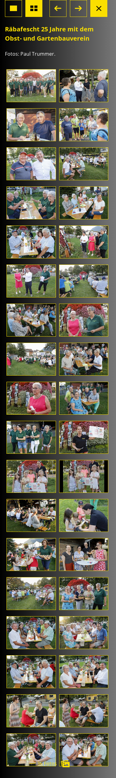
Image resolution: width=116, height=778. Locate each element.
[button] (58, 8)
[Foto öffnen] (31, 85)
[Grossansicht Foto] (13, 8)
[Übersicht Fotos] (33, 8)
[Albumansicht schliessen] (98, 8)
